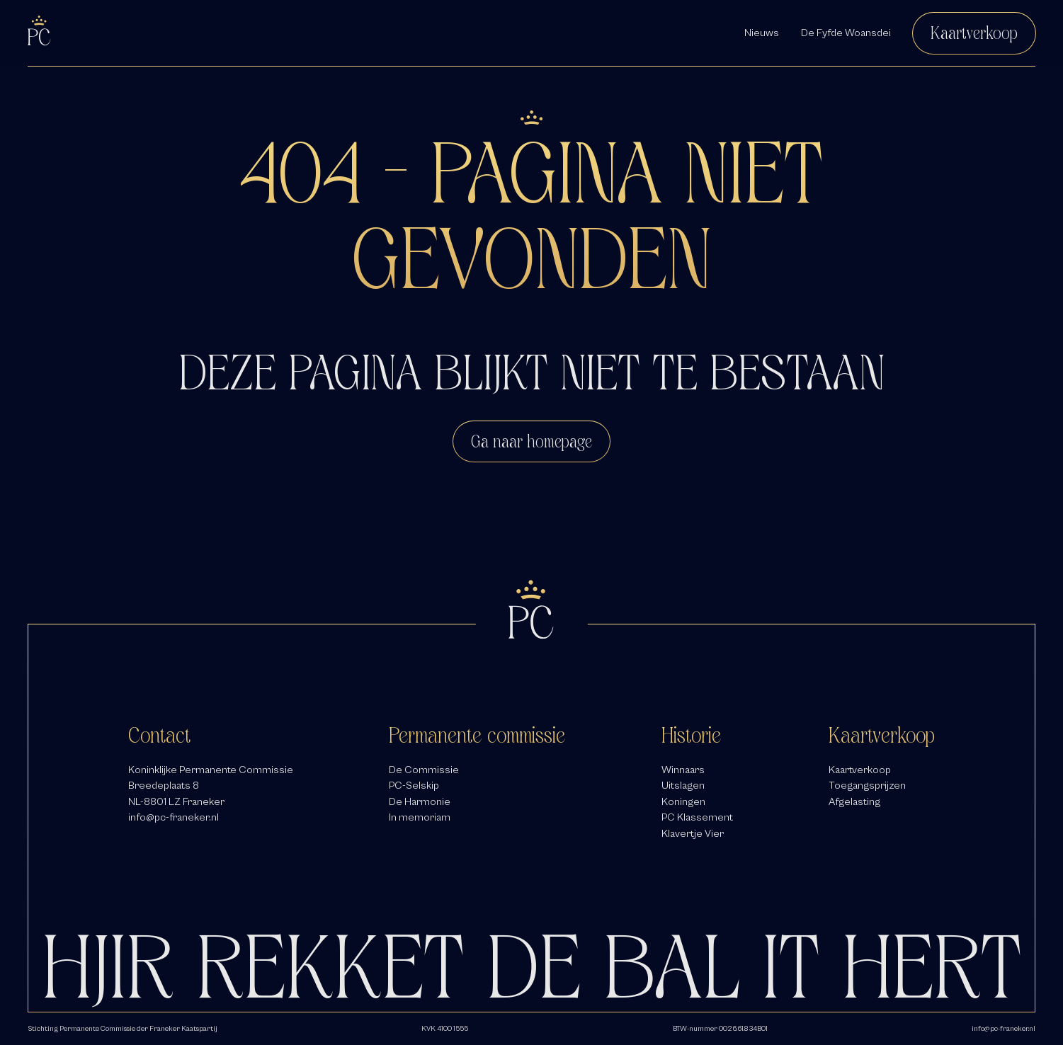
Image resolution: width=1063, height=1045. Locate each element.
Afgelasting (854, 801)
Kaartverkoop (974, 32)
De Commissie (424, 769)
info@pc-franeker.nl (173, 817)
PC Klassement (697, 817)
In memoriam (419, 817)
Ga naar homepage (531, 441)
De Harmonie (419, 801)
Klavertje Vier (692, 833)
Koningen (683, 801)
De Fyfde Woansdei (846, 32)
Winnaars (683, 769)
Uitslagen (683, 785)
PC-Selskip (414, 785)
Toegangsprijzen (867, 785)
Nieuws (761, 32)
